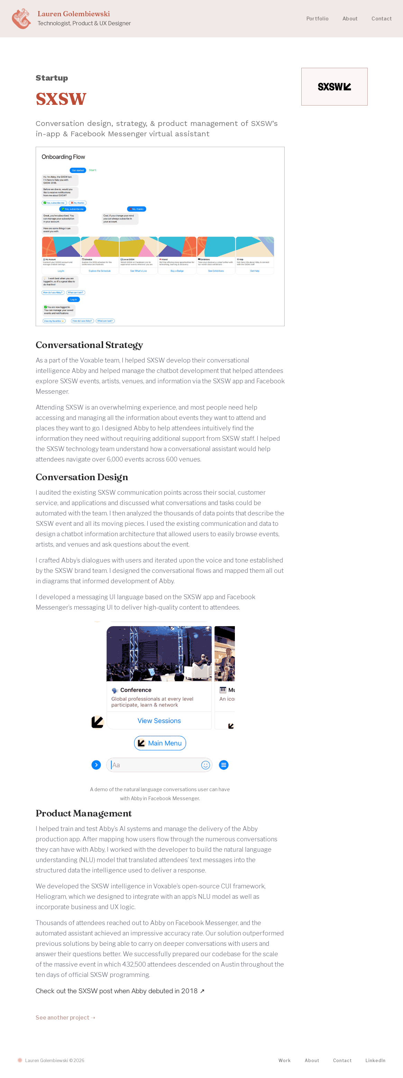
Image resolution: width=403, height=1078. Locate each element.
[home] (71, 18)
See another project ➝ (65, 1017)
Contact (382, 18)
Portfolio (317, 18)
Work (284, 1060)
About (350, 18)
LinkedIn (376, 1060)
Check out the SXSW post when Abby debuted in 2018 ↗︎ (120, 991)
